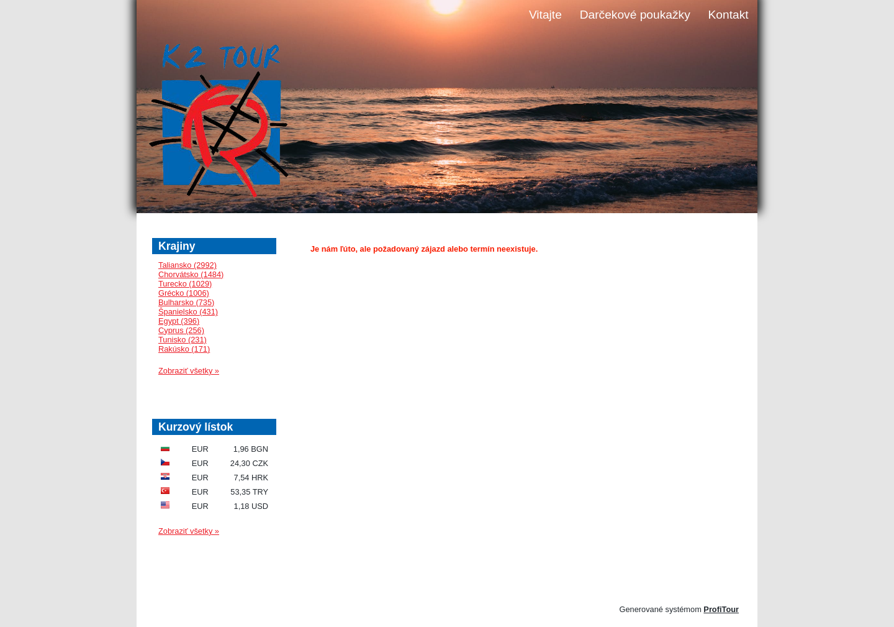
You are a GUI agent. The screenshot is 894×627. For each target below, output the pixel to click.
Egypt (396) (178, 321)
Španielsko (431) (188, 311)
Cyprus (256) (181, 330)
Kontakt (728, 14)
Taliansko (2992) (187, 265)
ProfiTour (721, 609)
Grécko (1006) (183, 293)
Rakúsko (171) (184, 349)
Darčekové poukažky (635, 14)
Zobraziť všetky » (188, 370)
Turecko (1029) (185, 283)
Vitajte (545, 14)
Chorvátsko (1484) (191, 274)
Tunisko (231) (182, 339)
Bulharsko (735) (186, 302)
